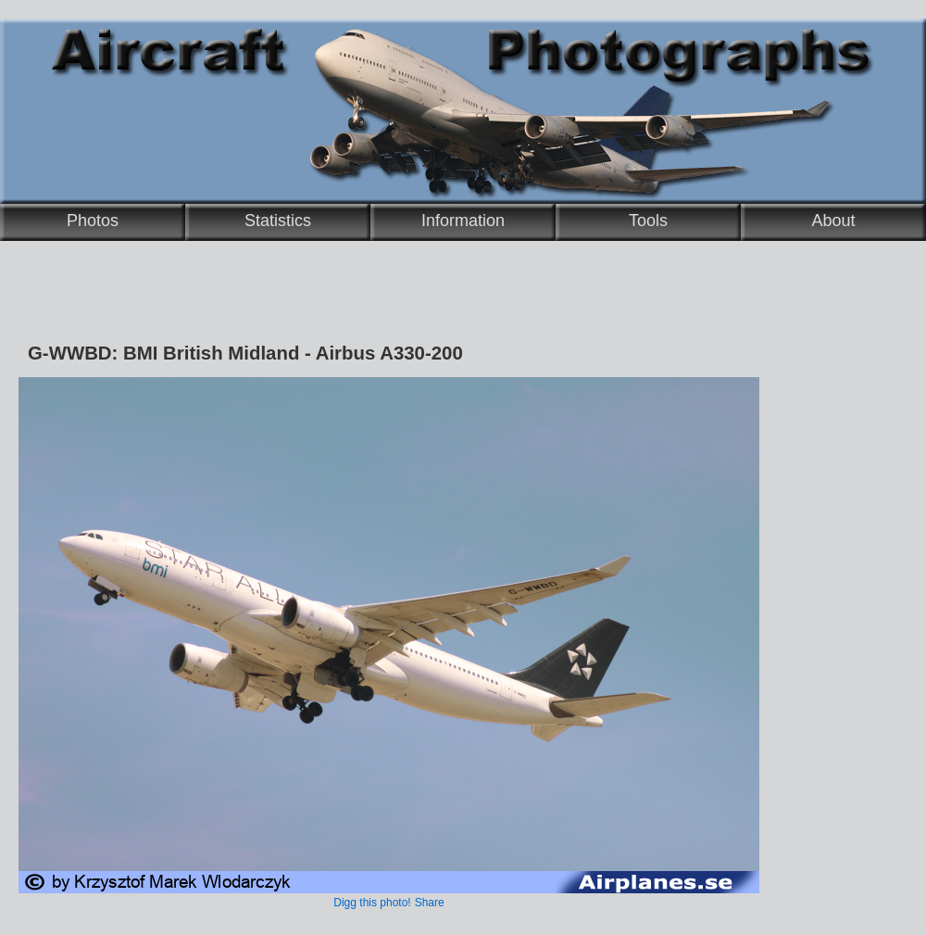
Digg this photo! (371, 902)
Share (429, 902)
